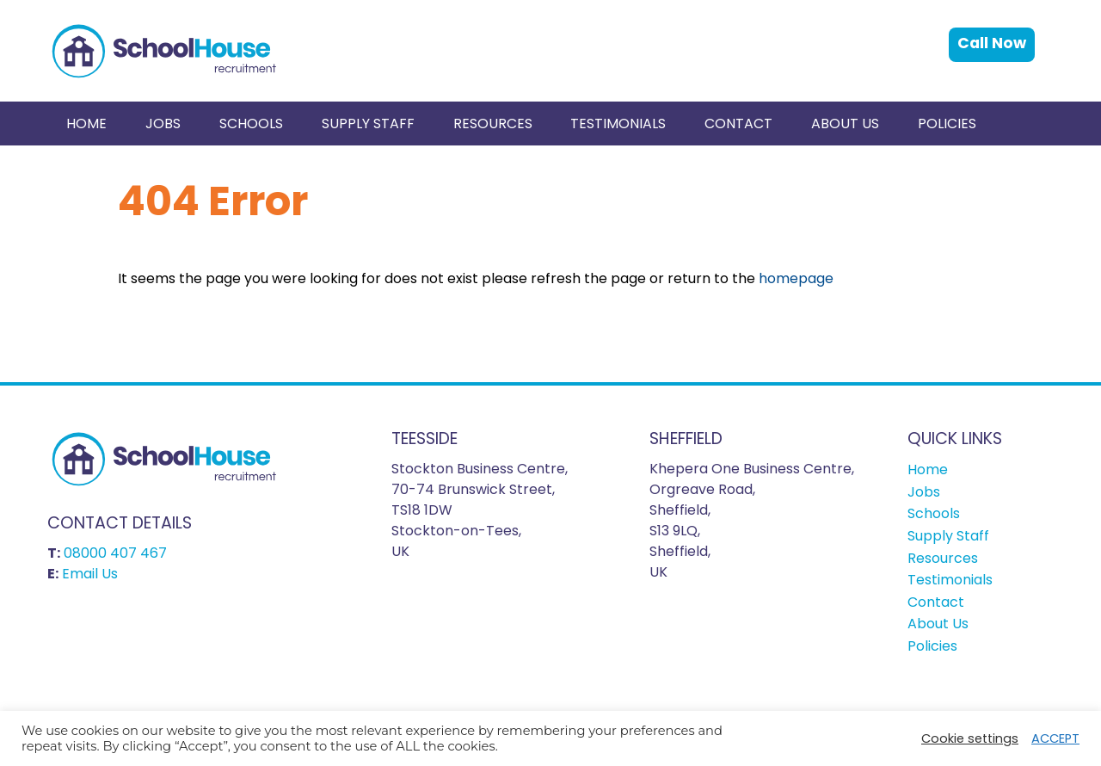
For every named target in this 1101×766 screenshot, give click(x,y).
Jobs (163, 123)
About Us (845, 123)
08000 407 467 (115, 553)
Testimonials (618, 123)
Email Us (90, 574)
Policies (947, 123)
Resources (492, 123)
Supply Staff (368, 123)
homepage (796, 278)
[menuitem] (86, 123)
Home (86, 123)
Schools (251, 123)
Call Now (991, 43)
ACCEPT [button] (1055, 738)
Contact (738, 123)
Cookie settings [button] (969, 738)
